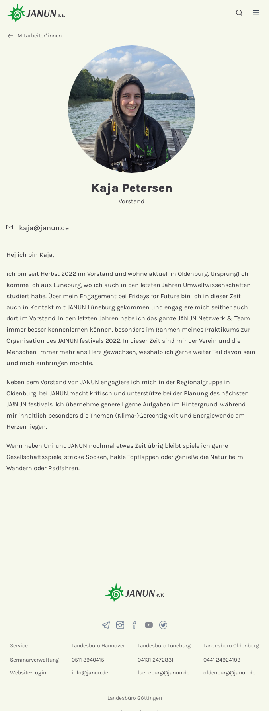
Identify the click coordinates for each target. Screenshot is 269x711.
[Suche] (239, 12)
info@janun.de (90, 672)
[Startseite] (35, 12)
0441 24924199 (221, 659)
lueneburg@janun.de (163, 672)
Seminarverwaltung (34, 659)
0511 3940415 (88, 659)
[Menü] (256, 12)
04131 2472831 (155, 659)
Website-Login (28, 672)
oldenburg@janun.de (229, 672)
